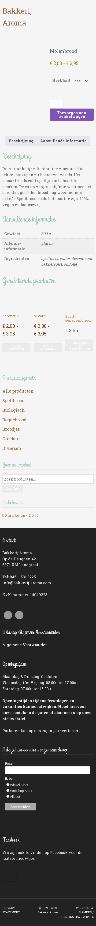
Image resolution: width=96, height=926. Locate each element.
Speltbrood (13, 400)
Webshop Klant (21, 791)
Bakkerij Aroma (48, 912)
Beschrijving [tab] (21, 140)
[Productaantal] (56, 104)
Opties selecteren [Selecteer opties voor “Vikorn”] (48, 347)
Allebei (15, 796)
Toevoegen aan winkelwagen (71, 114)
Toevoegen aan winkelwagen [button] (79, 345)
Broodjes (11, 429)
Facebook (59, 852)
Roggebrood (14, 420)
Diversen (11, 448)
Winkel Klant (19, 785)
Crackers (11, 438)
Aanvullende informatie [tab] (63, 140)
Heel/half (61, 80)
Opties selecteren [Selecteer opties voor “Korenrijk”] (16, 347)
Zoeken (13, 488)
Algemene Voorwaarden (25, 644)
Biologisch (13, 410)
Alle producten (18, 391)
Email (9, 764)
